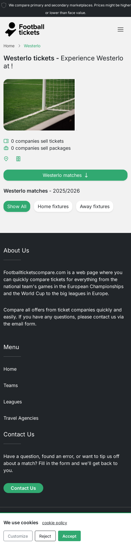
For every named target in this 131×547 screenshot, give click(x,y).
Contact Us (23, 488)
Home (10, 369)
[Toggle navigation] (121, 29)
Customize (18, 536)
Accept (69, 536)
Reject (45, 536)
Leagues (12, 402)
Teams (10, 385)
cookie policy (54, 522)
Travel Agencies (20, 418)
